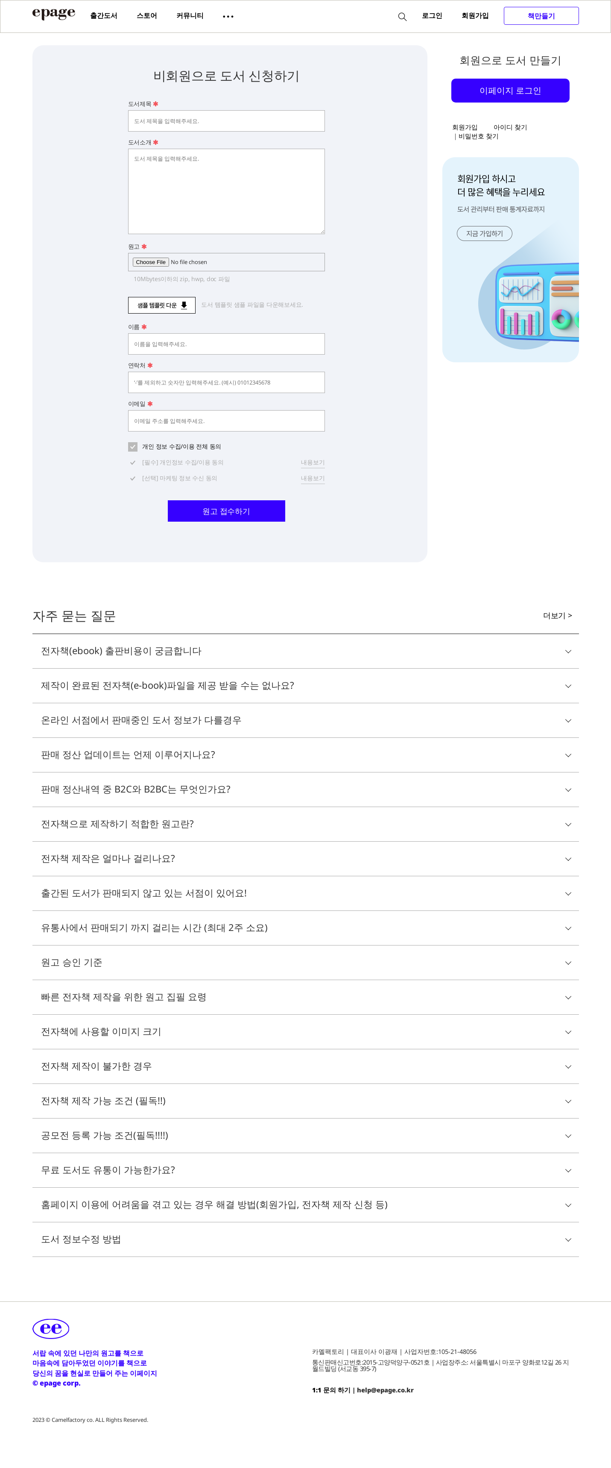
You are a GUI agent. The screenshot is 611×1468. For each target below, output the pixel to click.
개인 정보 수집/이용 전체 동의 (181, 446)
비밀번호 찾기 (479, 136)
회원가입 (475, 15)
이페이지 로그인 (510, 90)
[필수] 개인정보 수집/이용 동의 (182, 462)
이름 (137, 327)
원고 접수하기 (226, 511)
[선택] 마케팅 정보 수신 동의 (179, 478)
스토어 (147, 15)
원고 (137, 246)
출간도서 (103, 15)
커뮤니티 (190, 15)
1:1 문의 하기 (331, 1390)
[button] (228, 15)
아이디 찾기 (510, 127)
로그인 (432, 15)
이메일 (140, 403)
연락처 (140, 365)
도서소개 (143, 142)
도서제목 (143, 104)
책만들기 (541, 16)
